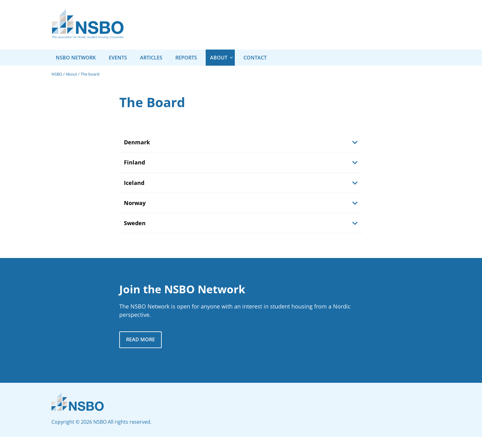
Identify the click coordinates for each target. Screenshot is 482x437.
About (71, 74)
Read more (140, 339)
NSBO (56, 74)
